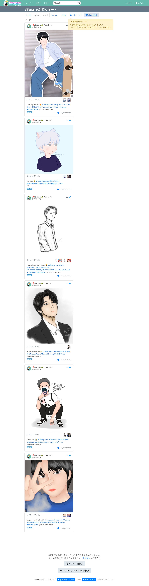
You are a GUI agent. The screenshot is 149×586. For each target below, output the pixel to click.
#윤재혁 (38, 107)
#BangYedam (47, 351)
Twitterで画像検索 (74, 570)
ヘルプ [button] (127, 3)
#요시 (57, 181)
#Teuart (56, 107)
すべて (28, 15)
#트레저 (52, 181)
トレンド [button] (27, 3)
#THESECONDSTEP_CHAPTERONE (39, 270)
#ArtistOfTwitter (32, 109)
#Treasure (63, 104)
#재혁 (32, 107)
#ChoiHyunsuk (53, 265)
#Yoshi (38, 181)
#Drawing (62, 107)
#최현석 (44, 267)
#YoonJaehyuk (54, 104)
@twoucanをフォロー (66, 580)
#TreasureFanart (47, 107)
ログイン (139, 3)
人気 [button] (38, 3)
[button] (76, 15)
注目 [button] (46, 3)
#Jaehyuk (45, 104)
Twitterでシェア (89, 580)
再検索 (74, 564)
